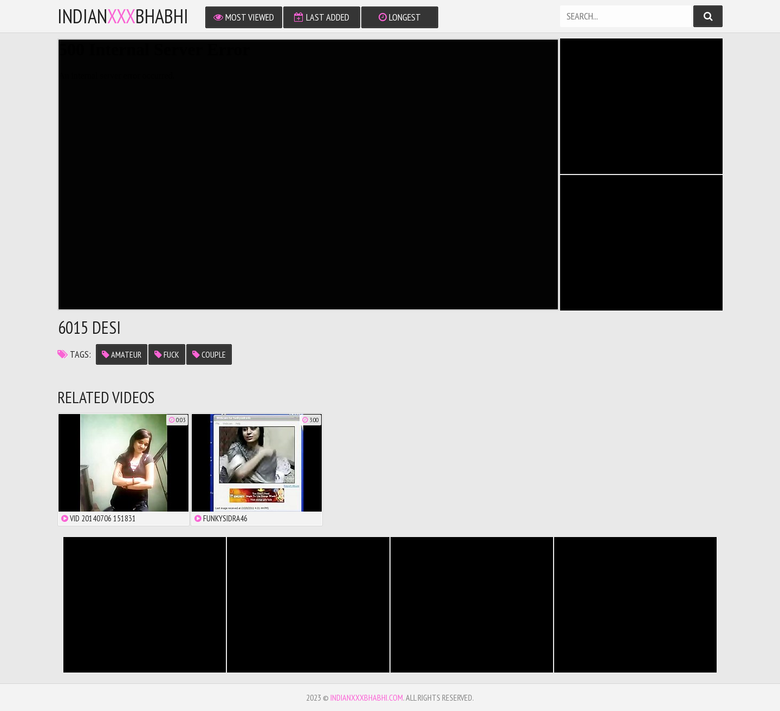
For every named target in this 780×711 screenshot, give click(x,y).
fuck (166, 354)
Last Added (321, 17)
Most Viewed (243, 17)
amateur (121, 354)
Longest (400, 17)
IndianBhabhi (122, 16)
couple (209, 354)
